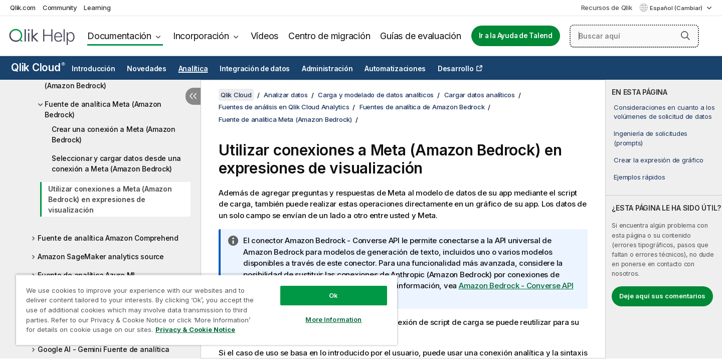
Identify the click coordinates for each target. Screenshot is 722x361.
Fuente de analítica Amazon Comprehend (108, 238)
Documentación (119, 36)
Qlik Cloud (38, 67)
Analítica (193, 69)
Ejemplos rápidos (639, 177)
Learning (97, 8)
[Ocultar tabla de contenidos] (193, 96)
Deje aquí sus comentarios (662, 296)
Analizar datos (286, 95)
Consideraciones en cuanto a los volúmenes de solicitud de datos (664, 111)
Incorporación (201, 36)
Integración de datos (255, 69)
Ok (333, 295)
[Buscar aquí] (634, 36)
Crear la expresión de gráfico (658, 160)
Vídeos (265, 36)
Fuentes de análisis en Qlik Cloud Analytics (284, 107)
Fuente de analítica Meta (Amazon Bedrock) (103, 109)
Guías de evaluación (420, 36)
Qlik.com (23, 8)
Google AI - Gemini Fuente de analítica (103, 349)
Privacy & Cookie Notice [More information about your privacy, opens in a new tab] (195, 329)
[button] (685, 36)
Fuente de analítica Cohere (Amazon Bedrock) (91, 80)
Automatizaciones (395, 69)
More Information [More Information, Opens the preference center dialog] (333, 319)
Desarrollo (456, 69)
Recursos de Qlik (606, 8)
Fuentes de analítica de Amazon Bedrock (422, 107)
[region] (206, 309)
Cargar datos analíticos (479, 95)
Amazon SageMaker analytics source (101, 256)
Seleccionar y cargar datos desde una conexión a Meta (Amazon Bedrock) (116, 163)
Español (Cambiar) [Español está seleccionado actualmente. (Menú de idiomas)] (677, 8)
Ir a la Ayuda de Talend (516, 36)
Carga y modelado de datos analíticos (376, 95)
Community (60, 8)
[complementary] (664, 219)
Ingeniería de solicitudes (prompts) (650, 137)
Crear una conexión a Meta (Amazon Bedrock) (113, 134)
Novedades (146, 69)
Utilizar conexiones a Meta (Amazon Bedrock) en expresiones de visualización (110, 199)
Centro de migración (329, 36)
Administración (327, 69)
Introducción (93, 69)
